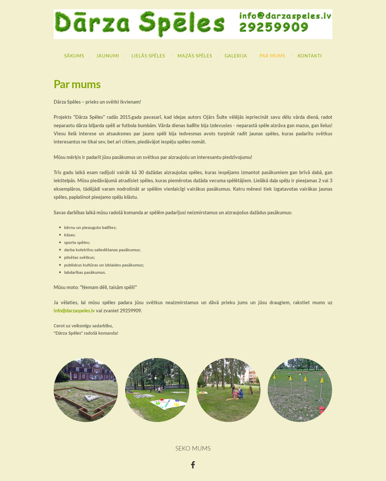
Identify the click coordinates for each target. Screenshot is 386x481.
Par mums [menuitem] (272, 56)
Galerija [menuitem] (236, 56)
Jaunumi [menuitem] (107, 56)
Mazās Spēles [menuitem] (194, 56)
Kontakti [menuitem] (310, 56)
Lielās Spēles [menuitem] (148, 56)
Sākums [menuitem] (74, 56)
